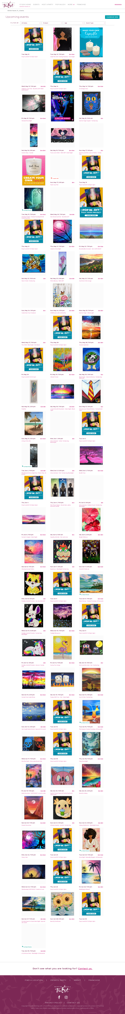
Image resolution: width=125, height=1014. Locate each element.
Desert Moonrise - (27, 825)
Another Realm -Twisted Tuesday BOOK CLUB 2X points (33, 217)
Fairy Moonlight (83, 761)
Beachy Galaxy (83, 793)
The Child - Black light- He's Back (31, 345)
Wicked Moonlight (27, 120)
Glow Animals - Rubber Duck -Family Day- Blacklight (90, 505)
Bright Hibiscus (83, 537)
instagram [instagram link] (66, 997)
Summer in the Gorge (85, 281)
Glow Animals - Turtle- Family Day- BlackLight (59, 441)
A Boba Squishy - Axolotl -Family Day (60, 825)
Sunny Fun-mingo (55, 665)
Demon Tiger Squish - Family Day (88, 120)
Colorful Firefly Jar (84, 569)
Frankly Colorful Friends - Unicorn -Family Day (33, 665)
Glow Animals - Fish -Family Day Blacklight (62, 473)
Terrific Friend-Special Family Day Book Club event (61, 794)
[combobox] (30, 23)
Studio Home (25, 4)
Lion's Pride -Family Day (85, 697)
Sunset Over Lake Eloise (28, 697)
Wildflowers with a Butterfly (58, 313)
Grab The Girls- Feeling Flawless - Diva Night (62, 56)
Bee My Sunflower (55, 921)
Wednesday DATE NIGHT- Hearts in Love (33, 889)
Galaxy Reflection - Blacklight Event (89, 825)
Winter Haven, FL (25, 6)
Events (36, 4)
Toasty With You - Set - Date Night (59, 697)
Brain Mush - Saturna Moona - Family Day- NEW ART (90, 377)
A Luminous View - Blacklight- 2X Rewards (33, 953)
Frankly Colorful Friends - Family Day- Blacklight (32, 633)
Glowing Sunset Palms (28, 569)
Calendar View (112, 17)
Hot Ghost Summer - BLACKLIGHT (59, 216)
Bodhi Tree (82, 473)
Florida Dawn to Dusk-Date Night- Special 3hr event (33, 922)
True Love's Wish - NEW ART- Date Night (61, 152)
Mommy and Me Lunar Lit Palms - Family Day (90, 153)
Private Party (58, 980)
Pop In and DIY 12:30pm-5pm (30, 56)
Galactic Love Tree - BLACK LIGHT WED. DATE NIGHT (33, 89)
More (70, 4)
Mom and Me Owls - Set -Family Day (89, 665)
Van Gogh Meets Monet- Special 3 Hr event (34, 729)
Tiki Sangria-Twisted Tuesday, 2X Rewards (90, 729)
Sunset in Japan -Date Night (29, 537)
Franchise (81, 4)
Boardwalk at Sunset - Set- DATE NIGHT (90, 249)
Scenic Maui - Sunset (27, 152)
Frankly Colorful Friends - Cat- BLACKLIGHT (33, 601)
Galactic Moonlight (55, 249)
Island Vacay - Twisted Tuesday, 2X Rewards (91, 601)
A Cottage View (83, 88)
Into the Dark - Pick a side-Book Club (32, 761)
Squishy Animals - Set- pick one (59, 537)
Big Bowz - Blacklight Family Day (59, 569)
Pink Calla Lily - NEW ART (57, 281)
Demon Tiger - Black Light (86, 313)
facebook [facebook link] (59, 997)
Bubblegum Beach (84, 889)
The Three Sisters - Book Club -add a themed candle (60, 505)
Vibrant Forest (54, 377)
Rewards (118, 4)
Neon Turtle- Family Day (28, 281)
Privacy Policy (53, 1003)
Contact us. (85, 968)
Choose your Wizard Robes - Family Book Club (90, 409)
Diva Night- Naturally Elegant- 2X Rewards (90, 857)
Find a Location (34, 980)
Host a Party (47, 4)
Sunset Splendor (84, 345)
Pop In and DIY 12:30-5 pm (29, 377)
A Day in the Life (26, 441)
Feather (24, 409)
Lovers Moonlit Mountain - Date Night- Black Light (62, 409)
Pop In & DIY (60, 4)
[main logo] (8, 2)
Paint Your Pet (54, 184)
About (77, 980)
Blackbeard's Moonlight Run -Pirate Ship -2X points (34, 473)
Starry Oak (25, 857)
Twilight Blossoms (55, 633)
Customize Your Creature (29, 313)
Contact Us (73, 1003)
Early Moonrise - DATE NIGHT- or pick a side (34, 793)
